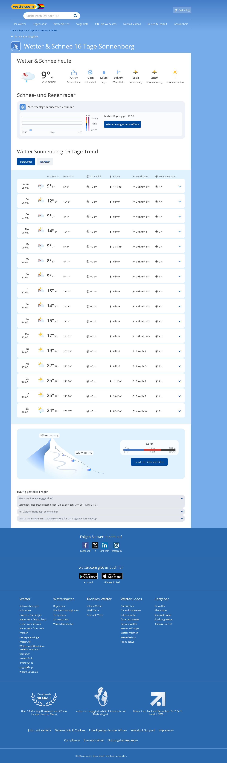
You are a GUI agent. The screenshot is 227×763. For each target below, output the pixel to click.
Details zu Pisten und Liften (149, 457)
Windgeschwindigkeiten (66, 606)
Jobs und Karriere (39, 729)
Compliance (72, 739)
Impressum (166, 729)
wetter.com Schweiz (31, 620)
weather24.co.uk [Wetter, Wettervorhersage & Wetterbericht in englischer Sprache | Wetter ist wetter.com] (29, 670)
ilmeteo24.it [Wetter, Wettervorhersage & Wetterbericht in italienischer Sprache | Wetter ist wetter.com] (26, 661)
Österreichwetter (130, 615)
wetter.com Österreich (32, 625)
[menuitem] (20, 19)
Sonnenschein (61, 615)
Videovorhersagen (30, 601)
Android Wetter (95, 610)
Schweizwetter (129, 610)
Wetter (54, 25)
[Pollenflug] (182, 6)
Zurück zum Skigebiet (24, 31)
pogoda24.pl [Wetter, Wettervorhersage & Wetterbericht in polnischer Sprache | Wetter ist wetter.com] (27, 666)
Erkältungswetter (164, 615)
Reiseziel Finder (163, 610)
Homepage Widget (30, 634)
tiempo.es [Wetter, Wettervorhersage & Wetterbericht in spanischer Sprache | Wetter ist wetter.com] (25, 651)
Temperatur (60, 610)
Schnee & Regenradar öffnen (122, 119)
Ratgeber (162, 594)
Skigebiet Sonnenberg (39, 25)
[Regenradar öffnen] (101, 115)
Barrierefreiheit (94, 739)
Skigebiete (22, 25)
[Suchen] (99, 6)
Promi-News (128, 639)
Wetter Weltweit (130, 629)
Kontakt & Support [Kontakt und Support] (143, 729)
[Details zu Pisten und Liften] (101, 449)
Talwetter (45, 157)
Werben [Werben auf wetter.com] (24, 629)
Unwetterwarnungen (31, 610)
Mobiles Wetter (99, 594)
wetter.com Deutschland (33, 615)
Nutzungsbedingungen (123, 739)
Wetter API (26, 639)
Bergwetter (26, 157)
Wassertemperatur (64, 620)
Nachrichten (127, 601)
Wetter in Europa (130, 625)
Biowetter (160, 601)
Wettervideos (132, 594)
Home (13, 25)
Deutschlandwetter (131, 606)
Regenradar (60, 601)
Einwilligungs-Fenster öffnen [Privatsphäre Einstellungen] (108, 729)
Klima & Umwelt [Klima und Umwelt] (164, 620)
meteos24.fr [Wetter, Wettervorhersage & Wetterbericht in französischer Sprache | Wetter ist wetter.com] (26, 656)
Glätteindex (161, 606)
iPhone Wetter (95, 601)
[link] (20, 19)
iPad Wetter (93, 606)
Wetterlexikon (128, 634)
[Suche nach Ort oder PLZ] (75, 6)
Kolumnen (25, 606)
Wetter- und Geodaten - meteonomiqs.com (33, 645)
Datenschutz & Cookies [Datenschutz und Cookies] (70, 729)
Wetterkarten (64, 594)
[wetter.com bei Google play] (88, 573)
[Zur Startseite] (23, 6)
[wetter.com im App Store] (112, 573)
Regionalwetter (129, 620)
